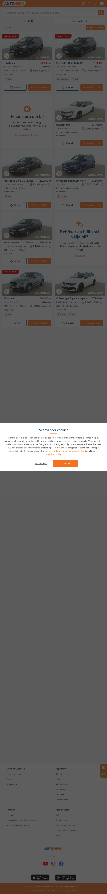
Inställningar (41, 463)
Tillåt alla (65, 463)
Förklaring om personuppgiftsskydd (69, 451)
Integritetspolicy (53, 454)
